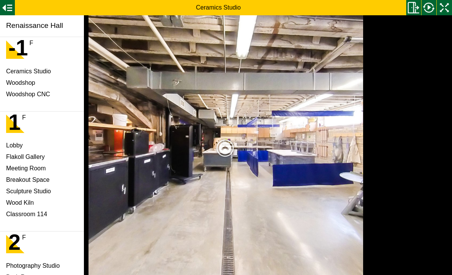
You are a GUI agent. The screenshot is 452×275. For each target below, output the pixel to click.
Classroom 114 (26, 214)
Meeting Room (26, 168)
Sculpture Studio (28, 191)
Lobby (14, 145)
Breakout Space (28, 179)
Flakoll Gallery (25, 157)
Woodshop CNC (28, 94)
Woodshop (20, 82)
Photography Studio (33, 265)
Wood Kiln (20, 202)
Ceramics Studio (28, 71)
